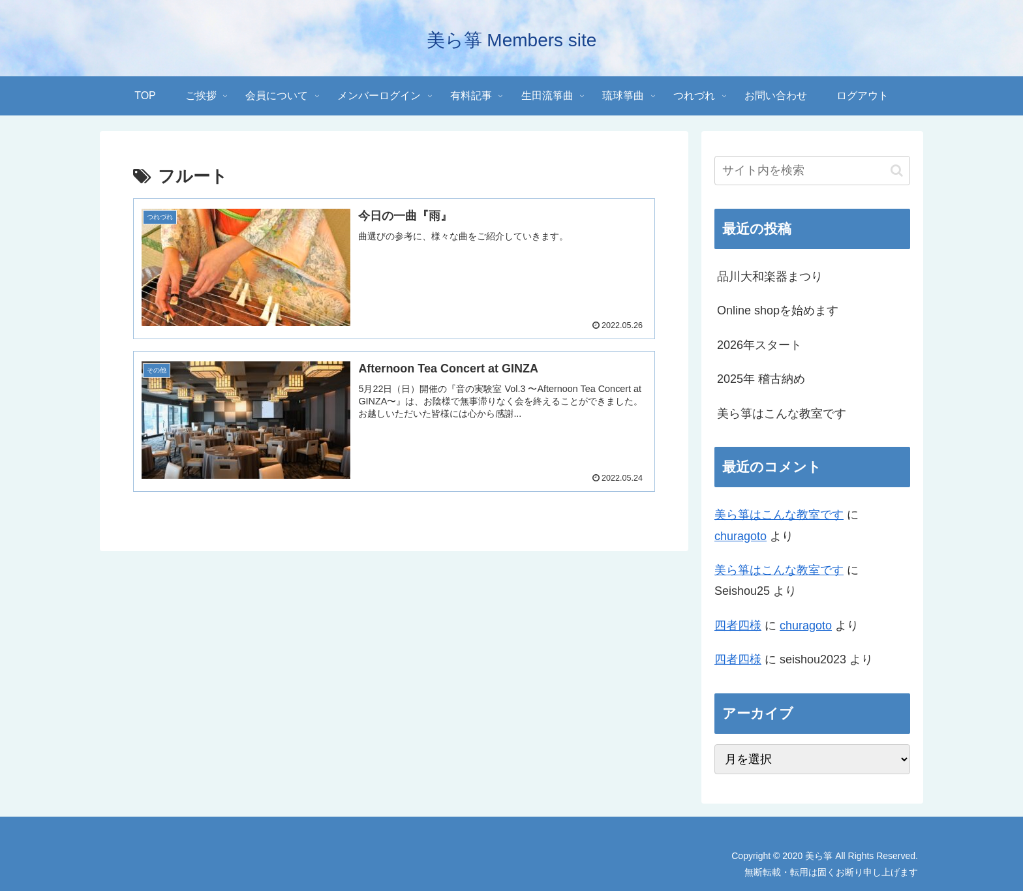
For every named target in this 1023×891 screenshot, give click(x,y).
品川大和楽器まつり (770, 276)
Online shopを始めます (777, 310)
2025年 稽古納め (761, 378)
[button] (896, 170)
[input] (812, 170)
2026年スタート (759, 345)
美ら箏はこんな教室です (781, 413)
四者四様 (737, 625)
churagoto (740, 536)
